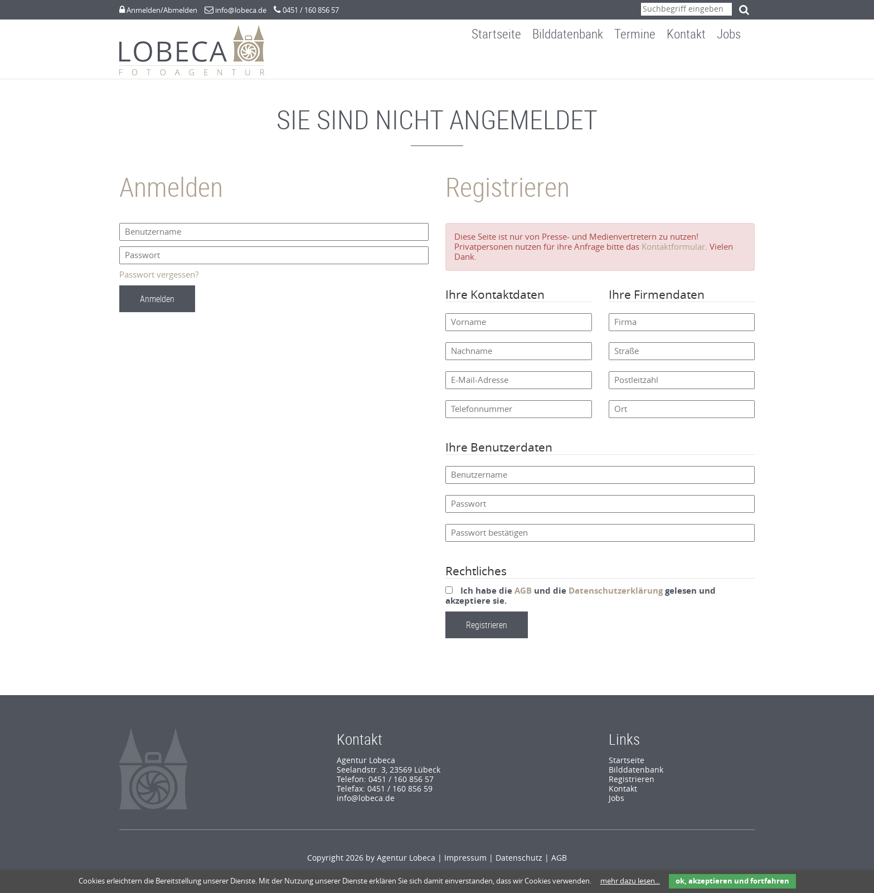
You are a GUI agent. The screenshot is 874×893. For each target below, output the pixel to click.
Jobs (737, 63)
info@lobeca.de (240, 10)
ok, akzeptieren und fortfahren (732, 881)
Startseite (505, 63)
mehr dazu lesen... (630, 881)
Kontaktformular (673, 252)
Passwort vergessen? (158, 280)
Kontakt (694, 63)
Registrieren (631, 785)
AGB (523, 596)
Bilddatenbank (576, 63)
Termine (643, 63)
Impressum (465, 863)
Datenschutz (519, 863)
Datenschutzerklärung (616, 596)
